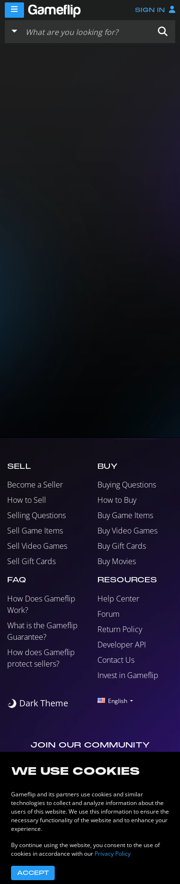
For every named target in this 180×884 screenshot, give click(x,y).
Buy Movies (116, 561)
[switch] (37, 703)
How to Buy (116, 500)
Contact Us (115, 660)
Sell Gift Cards (31, 561)
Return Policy (119, 629)
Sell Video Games (37, 546)
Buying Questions (126, 484)
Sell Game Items (35, 530)
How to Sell (26, 500)
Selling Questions (36, 515)
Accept (33, 873)
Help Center (118, 598)
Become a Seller (35, 484)
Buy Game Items (125, 515)
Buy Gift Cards (121, 546)
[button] (162, 31)
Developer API (121, 644)
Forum (108, 614)
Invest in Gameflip (127, 675)
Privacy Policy (113, 854)
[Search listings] (86, 31)
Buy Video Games (127, 530)
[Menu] (14, 10)
